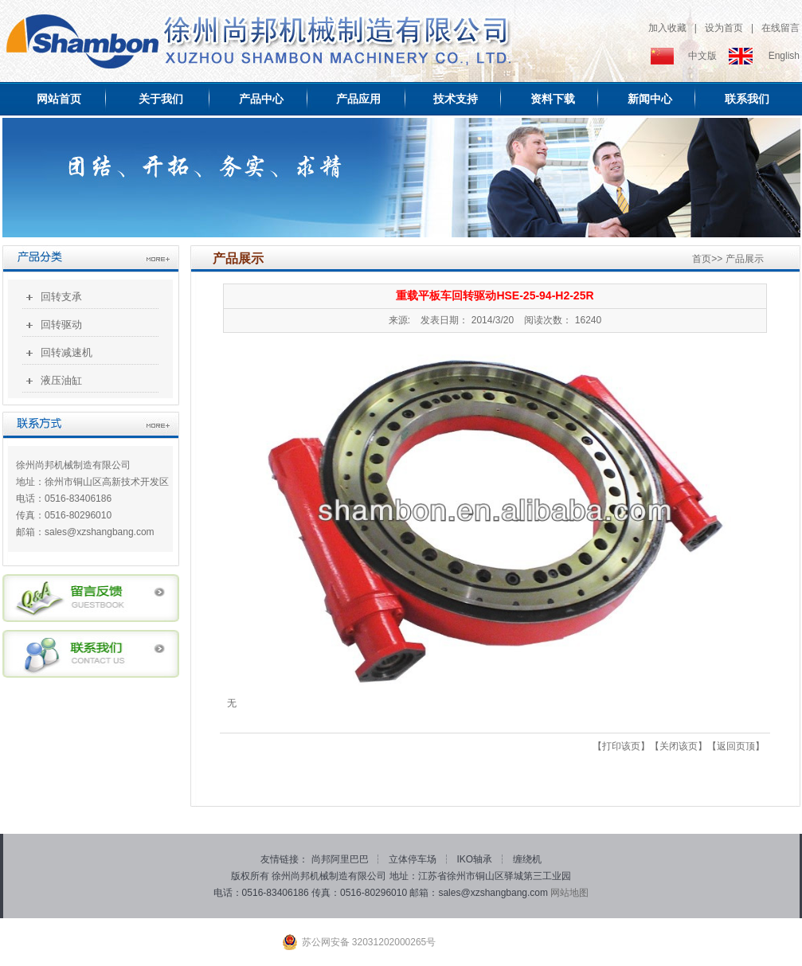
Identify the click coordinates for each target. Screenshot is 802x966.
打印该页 (621, 746)
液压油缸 (61, 380)
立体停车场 (414, 859)
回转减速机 (66, 352)
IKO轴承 (476, 859)
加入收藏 (667, 27)
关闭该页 (678, 746)
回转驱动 (61, 324)
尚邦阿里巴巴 (341, 859)
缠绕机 (527, 859)
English (784, 55)
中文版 (702, 55)
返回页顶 (736, 746)
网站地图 (569, 892)
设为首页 (724, 27)
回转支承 (61, 297)
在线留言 (780, 27)
